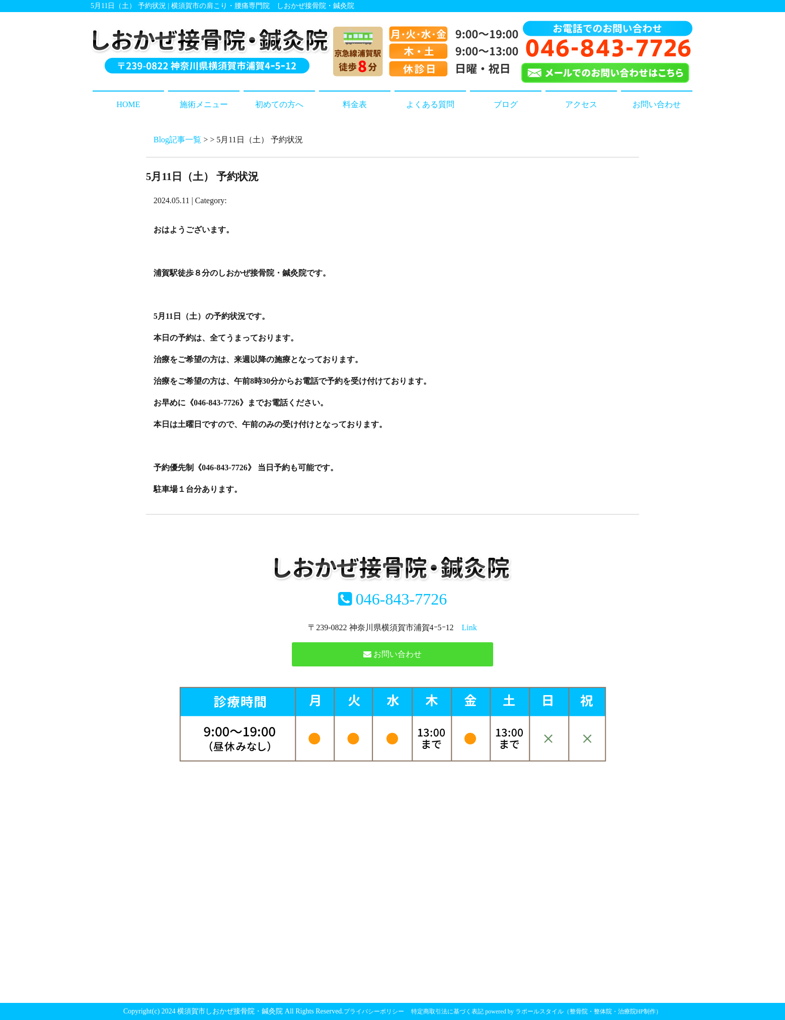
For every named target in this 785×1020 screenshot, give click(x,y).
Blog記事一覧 (177, 139)
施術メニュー (204, 104)
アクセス (581, 104)
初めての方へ (279, 104)
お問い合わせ (657, 104)
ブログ (506, 104)
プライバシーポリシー (374, 1011)
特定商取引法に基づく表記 (447, 1011)
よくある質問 (430, 104)
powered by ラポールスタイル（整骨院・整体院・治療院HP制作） (573, 1011)
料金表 (355, 104)
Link (469, 627)
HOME (128, 104)
